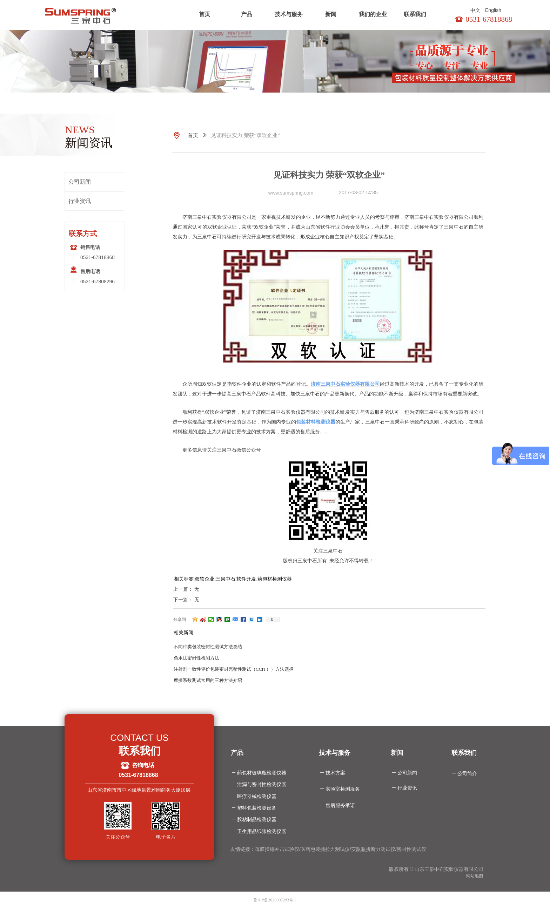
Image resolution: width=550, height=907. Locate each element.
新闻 (330, 14)
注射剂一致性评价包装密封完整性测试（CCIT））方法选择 (234, 669)
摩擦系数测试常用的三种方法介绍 (208, 680)
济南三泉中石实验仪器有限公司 (345, 384)
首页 (204, 14)
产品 (246, 14)
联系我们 (415, 14)
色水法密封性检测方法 (196, 658)
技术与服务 (289, 14)
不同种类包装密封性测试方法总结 (208, 646)
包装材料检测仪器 (316, 422)
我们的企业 (373, 14)
